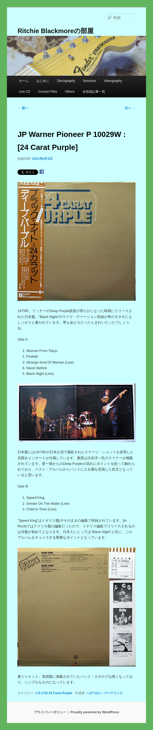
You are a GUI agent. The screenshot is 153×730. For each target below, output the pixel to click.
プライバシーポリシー (50, 712)
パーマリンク (113, 693)
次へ (130, 108)
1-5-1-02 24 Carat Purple (53, 693)
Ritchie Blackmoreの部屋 (55, 30)
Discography (66, 81)
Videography (113, 81)
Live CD (24, 92)
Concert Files (47, 92)
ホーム (24, 81)
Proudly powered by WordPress (94, 712)
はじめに (42, 81)
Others (70, 92)
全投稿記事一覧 (94, 92)
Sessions (89, 81)
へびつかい (94, 693)
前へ (22, 108)
